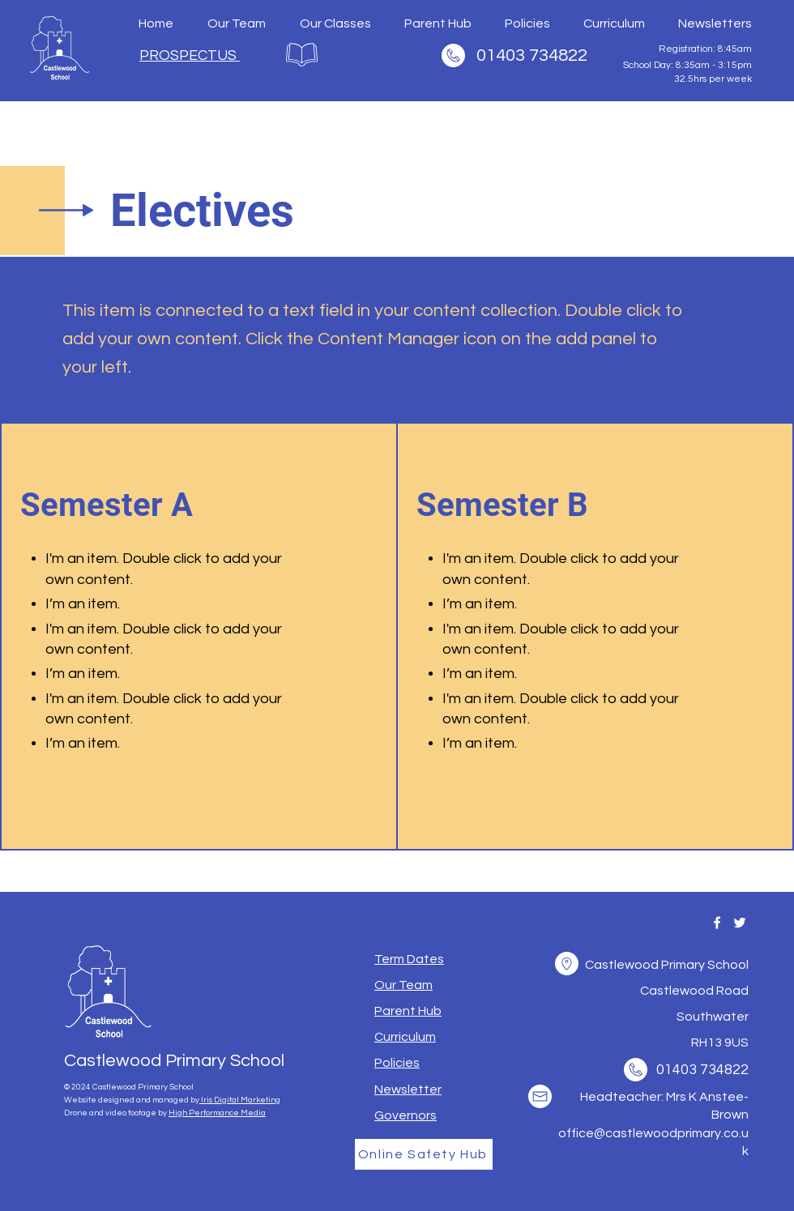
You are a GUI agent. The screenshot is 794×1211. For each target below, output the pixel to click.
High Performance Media (217, 1113)
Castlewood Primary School (174, 1060)
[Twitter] (740, 923)
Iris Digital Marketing (239, 1100)
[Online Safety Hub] (423, 1154)
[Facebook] (717, 923)
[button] (409, 959)
